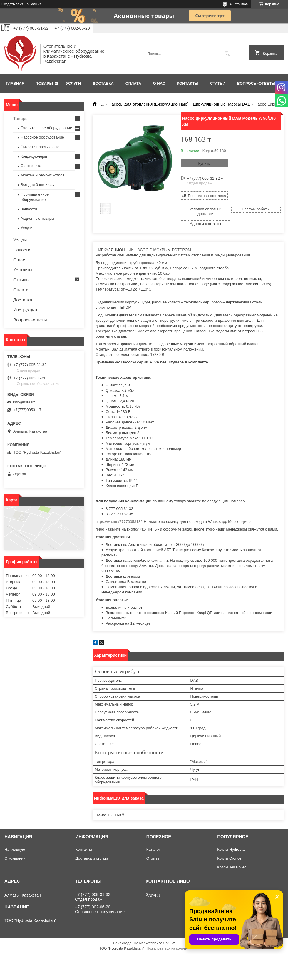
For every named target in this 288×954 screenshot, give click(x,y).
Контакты (187, 83)
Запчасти (29, 209)
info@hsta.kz (24, 402)
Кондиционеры (34, 156)
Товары (44, 83)
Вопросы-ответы (256, 83)
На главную (14, 849)
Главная (15, 83)
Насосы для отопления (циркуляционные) (149, 104)
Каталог (153, 849)
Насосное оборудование (42, 137)
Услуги (73, 83)
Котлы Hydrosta (231, 849)
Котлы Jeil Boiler (231, 867)
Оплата (133, 83)
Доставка (103, 83)
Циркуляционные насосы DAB (221, 104)
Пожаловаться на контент (168, 948)
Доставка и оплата (91, 858)
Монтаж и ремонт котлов (42, 175)
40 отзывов (239, 4)
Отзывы (21, 279)
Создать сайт (12, 4)
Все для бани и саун (38, 184)
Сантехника (31, 166)
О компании (15, 858)
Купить (204, 163)
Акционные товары (37, 218)
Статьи (217, 83)
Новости (21, 249)
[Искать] (227, 54)
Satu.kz (169, 943)
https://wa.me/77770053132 (119, 521)
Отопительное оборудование (46, 128)
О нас (159, 83)
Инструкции (25, 309)
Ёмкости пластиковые (40, 147)
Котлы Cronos (229, 858)
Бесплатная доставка (207, 196)
